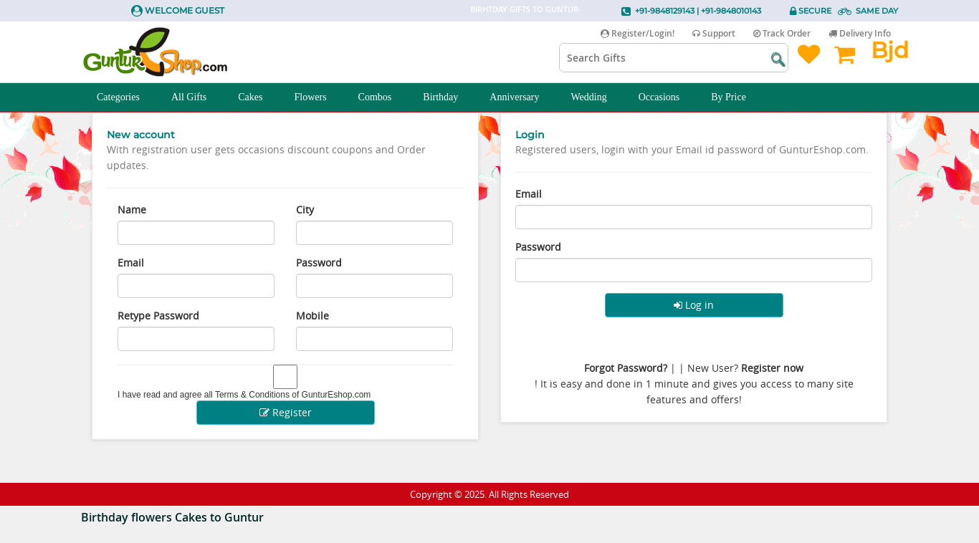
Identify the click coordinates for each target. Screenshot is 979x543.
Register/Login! (637, 33)
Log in (694, 305)
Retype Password (158, 315)
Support (713, 33)
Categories (126, 97)
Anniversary (522, 97)
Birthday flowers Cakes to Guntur (172, 517)
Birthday (448, 97)
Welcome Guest (184, 10)
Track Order (782, 33)
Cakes (258, 97)
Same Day (877, 11)
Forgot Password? (625, 368)
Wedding (597, 97)
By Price (736, 97)
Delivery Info (859, 33)
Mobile (312, 315)
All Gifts (196, 97)
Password (319, 262)
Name (132, 209)
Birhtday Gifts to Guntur (524, 9)
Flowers (318, 97)
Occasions (667, 97)
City (305, 209)
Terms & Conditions (252, 395)
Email (131, 262)
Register (285, 412)
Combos (383, 97)
